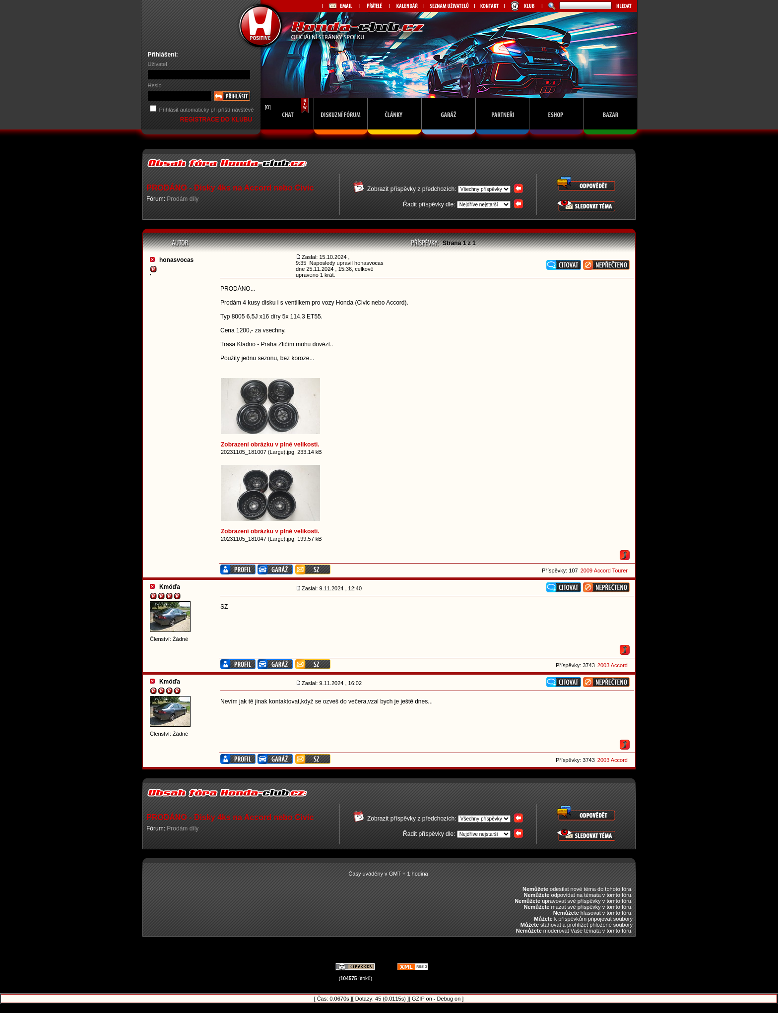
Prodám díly (182, 198)
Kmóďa (169, 586)
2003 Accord (612, 665)
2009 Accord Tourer (604, 570)
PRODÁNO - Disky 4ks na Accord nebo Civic (230, 188)
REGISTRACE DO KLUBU (217, 119)
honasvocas (176, 259)
